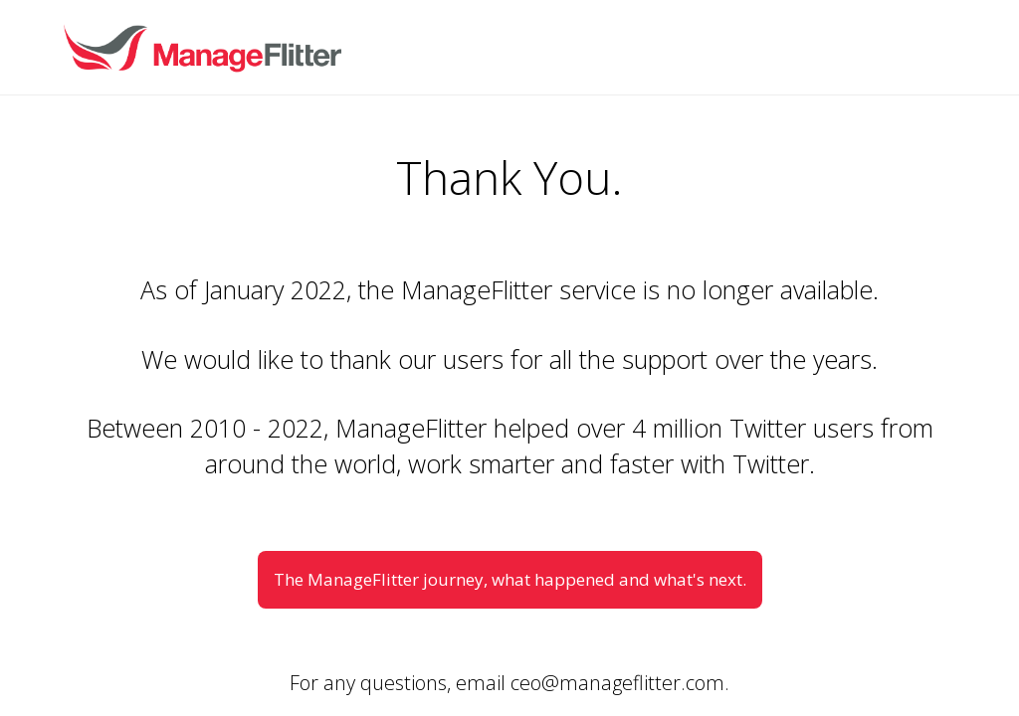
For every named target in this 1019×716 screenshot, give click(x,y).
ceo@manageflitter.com (617, 682)
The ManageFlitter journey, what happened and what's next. (510, 579)
